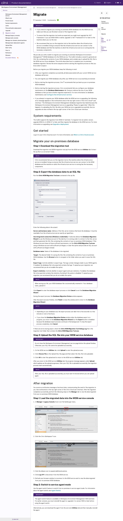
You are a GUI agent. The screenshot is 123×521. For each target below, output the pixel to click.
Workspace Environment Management (46, 7)
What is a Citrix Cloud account (84, 135)
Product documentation (21, 3)
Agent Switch (56, 490)
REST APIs (8, 48)
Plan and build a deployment (13, 28)
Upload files (8, 45)
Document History (11, 57)
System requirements (11, 23)
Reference (8, 53)
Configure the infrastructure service (59, 95)
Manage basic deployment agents (15, 43)
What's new (8, 18)
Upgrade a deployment (61, 124)
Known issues (9, 20)
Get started (103, 29)
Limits (7, 25)
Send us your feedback (104, 48)
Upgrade (7, 30)
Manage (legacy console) (12, 35)
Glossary (7, 55)
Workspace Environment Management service (16, 14)
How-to (7, 50)
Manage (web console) (11, 38)
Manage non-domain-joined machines (16, 40)
